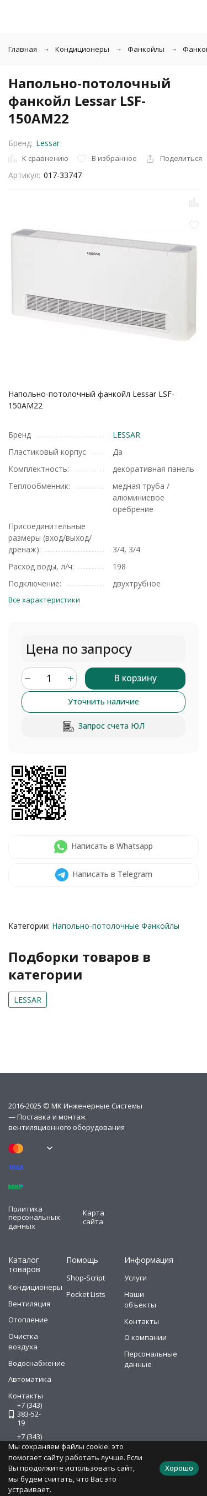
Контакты (141, 1321)
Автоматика (29, 1379)
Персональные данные (150, 1359)
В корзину (135, 678)
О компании (145, 1337)
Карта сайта (93, 1217)
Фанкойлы (146, 49)
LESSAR (126, 434)
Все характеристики (44, 600)
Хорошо (179, 1468)
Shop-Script (85, 1278)
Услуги (135, 1278)
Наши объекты (140, 1299)
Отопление (28, 1320)
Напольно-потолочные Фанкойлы (115, 926)
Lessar (48, 143)
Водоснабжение (36, 1363)
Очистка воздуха (23, 1341)
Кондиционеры (82, 49)
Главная (22, 49)
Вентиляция (29, 1304)
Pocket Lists (85, 1294)
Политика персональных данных (34, 1217)
